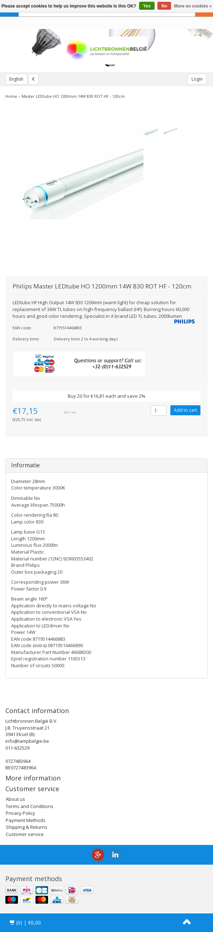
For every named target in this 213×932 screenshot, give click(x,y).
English (16, 79)
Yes (147, 6)
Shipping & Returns (26, 827)
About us (15, 799)
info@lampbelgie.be (27, 741)
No (164, 6)
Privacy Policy (20, 813)
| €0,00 (25, 922)
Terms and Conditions (29, 806)
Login (197, 79)
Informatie (25, 465)
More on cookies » (193, 6)
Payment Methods (26, 820)
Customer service (25, 834)
